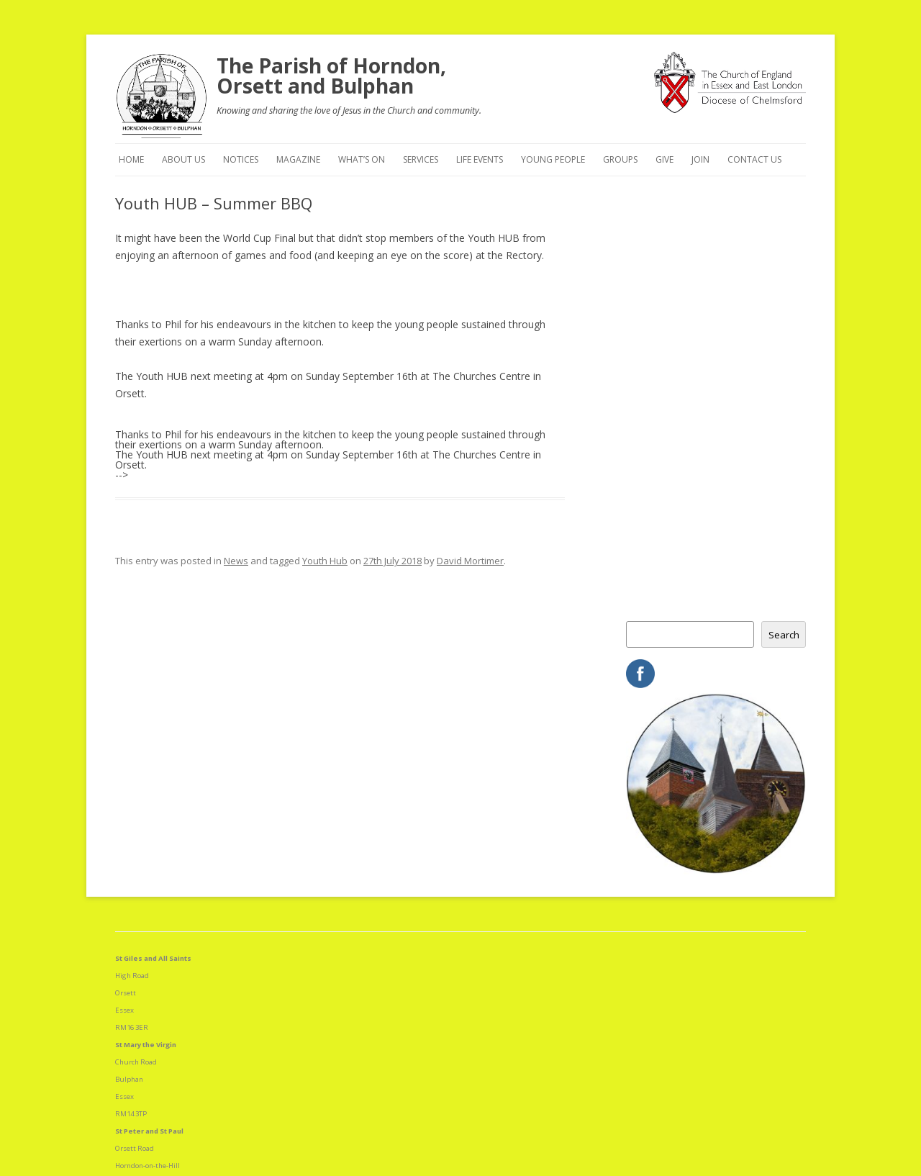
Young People (553, 159)
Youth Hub (325, 560)
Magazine (298, 159)
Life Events (479, 159)
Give (664, 159)
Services (420, 159)
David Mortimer (470, 560)
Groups (620, 159)
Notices (240, 159)
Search (783, 634)
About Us (183, 159)
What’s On (361, 159)
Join (700, 159)
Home (131, 159)
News (236, 560)
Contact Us (754, 159)
